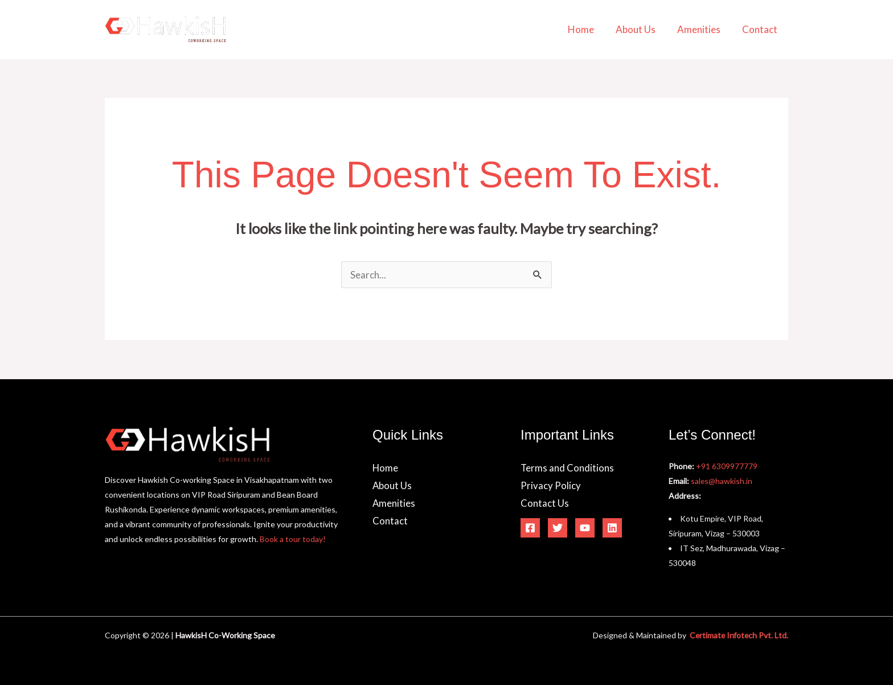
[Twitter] (557, 528)
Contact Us (545, 504)
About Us (641, 29)
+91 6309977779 (726, 466)
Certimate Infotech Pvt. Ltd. (737, 635)
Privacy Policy (551, 486)
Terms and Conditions (568, 468)
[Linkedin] (612, 528)
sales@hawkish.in (722, 481)
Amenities (702, 29)
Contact (761, 29)
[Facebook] (530, 528)
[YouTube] (585, 528)
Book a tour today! (293, 539)
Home (589, 29)
